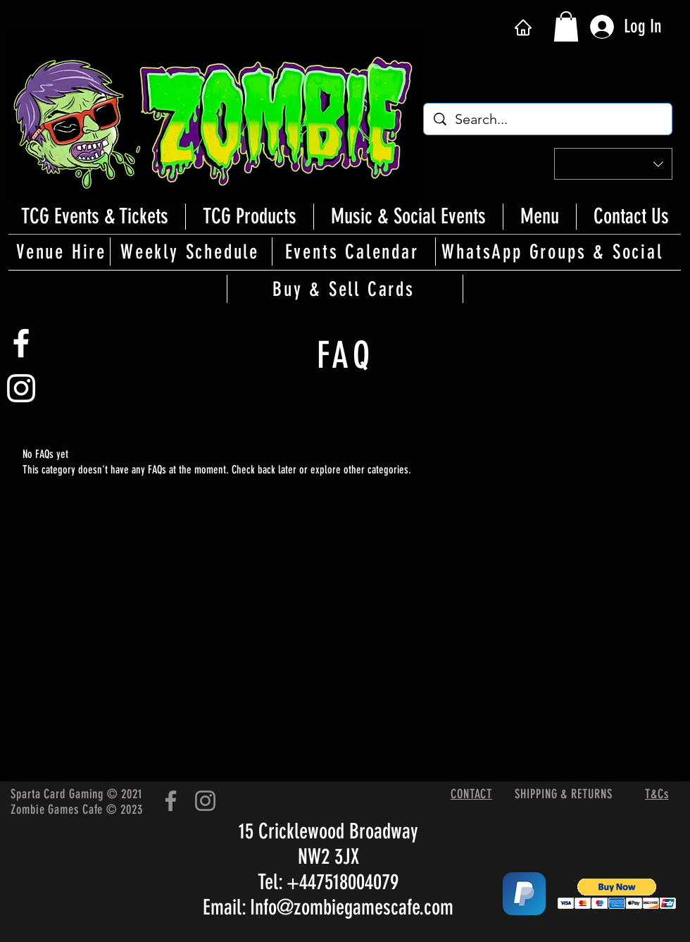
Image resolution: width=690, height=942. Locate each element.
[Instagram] (205, 800)
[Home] (522, 27)
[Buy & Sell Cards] (345, 289)
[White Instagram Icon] (21, 388)
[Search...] (548, 119)
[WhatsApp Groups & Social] (553, 251)
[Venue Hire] (62, 251)
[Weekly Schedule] (191, 251)
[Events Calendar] (353, 251)
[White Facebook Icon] (21, 343)
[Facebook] (170, 800)
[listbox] (613, 164)
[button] (566, 26)
